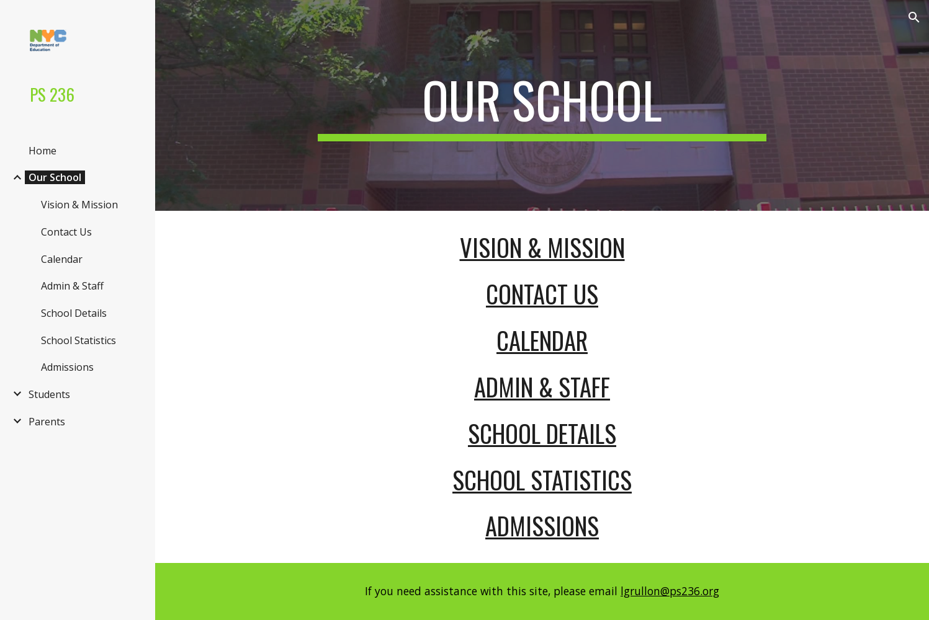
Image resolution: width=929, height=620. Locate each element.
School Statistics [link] (78, 340)
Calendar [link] (62, 259)
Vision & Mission (542, 247)
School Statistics (542, 479)
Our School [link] (55, 177)
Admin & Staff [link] (72, 286)
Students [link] (49, 394)
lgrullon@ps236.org (670, 590)
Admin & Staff (542, 386)
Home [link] (42, 150)
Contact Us (542, 293)
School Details (542, 433)
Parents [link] (47, 421)
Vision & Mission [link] (79, 204)
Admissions (542, 525)
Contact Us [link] (66, 232)
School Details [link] (74, 313)
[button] (914, 17)
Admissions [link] (67, 367)
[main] (542, 105)
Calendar (542, 340)
